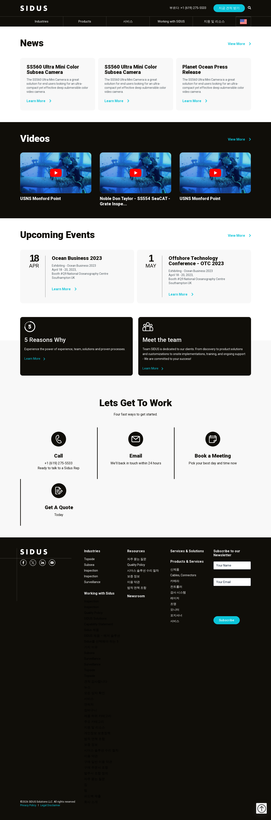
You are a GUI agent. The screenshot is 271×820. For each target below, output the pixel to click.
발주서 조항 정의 (96, 773)
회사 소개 (91, 802)
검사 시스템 (178, 592)
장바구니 (90, 710)
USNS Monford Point (40, 198)
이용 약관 (91, 756)
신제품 (174, 569)
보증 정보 (91, 745)
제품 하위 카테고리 (97, 716)
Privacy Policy (28, 805)
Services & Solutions (187, 551)
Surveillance (92, 582)
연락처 (89, 704)
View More (239, 44)
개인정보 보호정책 (97, 733)
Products (84, 21)
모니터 (174, 609)
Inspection (91, 570)
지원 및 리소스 (214, 21)
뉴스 (87, 687)
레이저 (174, 598)
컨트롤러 (176, 586)
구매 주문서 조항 (96, 767)
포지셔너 (176, 615)
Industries (41, 21)
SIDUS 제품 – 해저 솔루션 (102, 636)
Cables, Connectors (183, 575)
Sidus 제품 (91, 630)
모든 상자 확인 (94, 693)
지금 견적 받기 (229, 8)
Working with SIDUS (171, 21)
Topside (89, 559)
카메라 (174, 581)
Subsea (89, 564)
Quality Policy (93, 613)
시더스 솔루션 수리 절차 (101, 750)
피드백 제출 (92, 796)
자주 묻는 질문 (94, 779)
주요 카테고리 (94, 722)
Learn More (39, 101)
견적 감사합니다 (95, 681)
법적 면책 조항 (94, 739)
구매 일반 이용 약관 (98, 762)
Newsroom (136, 596)
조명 (173, 604)
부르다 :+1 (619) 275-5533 (187, 8)
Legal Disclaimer (50, 805)
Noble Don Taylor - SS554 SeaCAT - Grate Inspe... (135, 201)
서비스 (128, 21)
